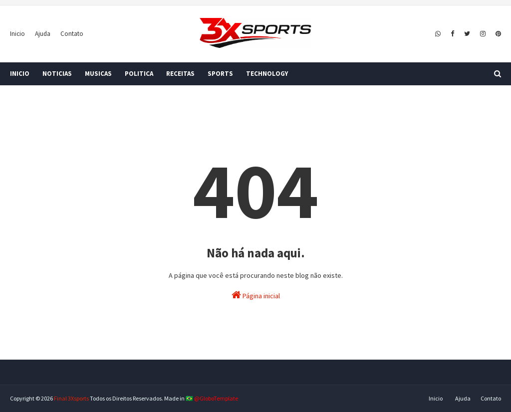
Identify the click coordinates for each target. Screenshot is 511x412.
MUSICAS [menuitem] (98, 73)
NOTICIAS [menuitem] (57, 73)
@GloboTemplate (216, 398)
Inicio (17, 33)
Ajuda (42, 33)
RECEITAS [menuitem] (180, 73)
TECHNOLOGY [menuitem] (267, 73)
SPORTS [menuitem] (220, 73)
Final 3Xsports (71, 398)
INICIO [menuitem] (19, 73)
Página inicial (256, 295)
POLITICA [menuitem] (139, 73)
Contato (71, 33)
